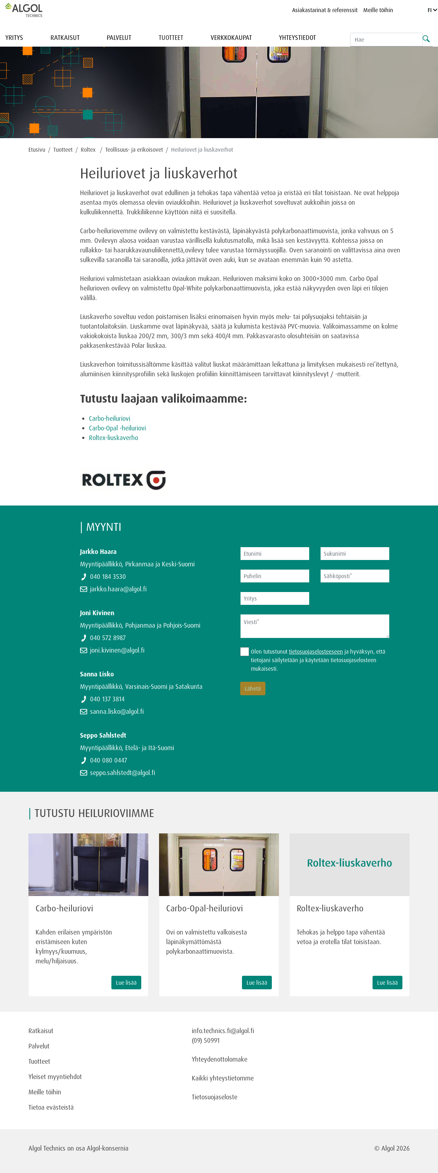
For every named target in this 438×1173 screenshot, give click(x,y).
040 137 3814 (107, 699)
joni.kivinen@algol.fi (117, 650)
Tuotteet (171, 37)
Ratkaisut (65, 37)
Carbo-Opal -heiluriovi (117, 428)
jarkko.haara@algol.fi (118, 589)
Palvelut (119, 37)
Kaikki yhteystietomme (223, 1078)
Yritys (14, 37)
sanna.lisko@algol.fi (117, 711)
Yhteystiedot (297, 37)
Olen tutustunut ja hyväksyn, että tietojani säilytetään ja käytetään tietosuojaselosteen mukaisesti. (318, 660)
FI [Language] (432, 10)
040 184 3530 (108, 576)
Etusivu (36, 149)
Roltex (89, 149)
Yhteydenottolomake (219, 1059)
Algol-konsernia (107, 1148)
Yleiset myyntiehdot (55, 1076)
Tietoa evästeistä (51, 1107)
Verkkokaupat (231, 37)
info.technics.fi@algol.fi (223, 1031)
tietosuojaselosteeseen (316, 651)
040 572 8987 (108, 638)
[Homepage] (31, 10)
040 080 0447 (108, 760)
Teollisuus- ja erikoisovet (134, 149)
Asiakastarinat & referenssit (325, 10)
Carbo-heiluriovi (109, 418)
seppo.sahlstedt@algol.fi (122, 772)
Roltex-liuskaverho (113, 437)
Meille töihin (378, 10)
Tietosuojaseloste (214, 1097)
